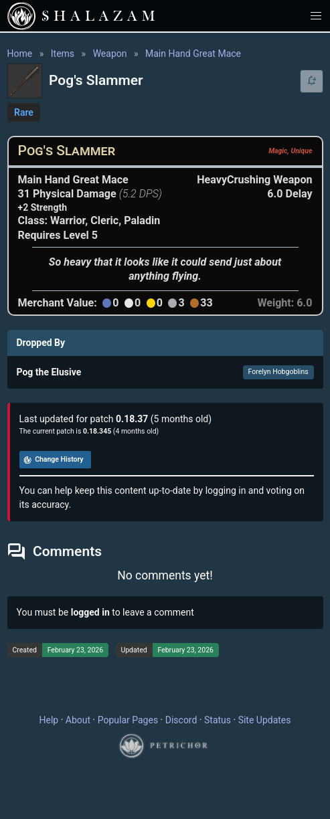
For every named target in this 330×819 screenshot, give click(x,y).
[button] (316, 16)
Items (62, 53)
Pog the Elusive (49, 372)
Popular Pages (128, 720)
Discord (181, 720)
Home (20, 53)
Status (217, 720)
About (78, 720)
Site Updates (264, 720)
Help (49, 720)
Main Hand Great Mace (193, 53)
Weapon (110, 53)
